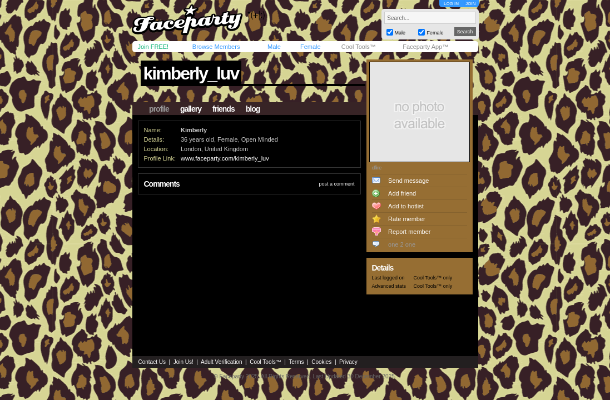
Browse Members (216, 46)
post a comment (336, 184)
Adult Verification (221, 362)
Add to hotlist (406, 206)
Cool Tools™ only (433, 278)
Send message (408, 180)
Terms (296, 362)
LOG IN (451, 3)
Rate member (406, 219)
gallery (190, 108)
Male (274, 46)
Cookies (321, 362)
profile (159, 108)
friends (223, 108)
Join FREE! (153, 46)
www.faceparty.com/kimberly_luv (225, 158)
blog (253, 108)
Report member (409, 231)
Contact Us (152, 362)
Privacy (348, 362)
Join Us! (183, 362)
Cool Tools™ (358, 46)
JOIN (470, 3)
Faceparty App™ (425, 46)
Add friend (402, 193)
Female (310, 46)
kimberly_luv (191, 73)
